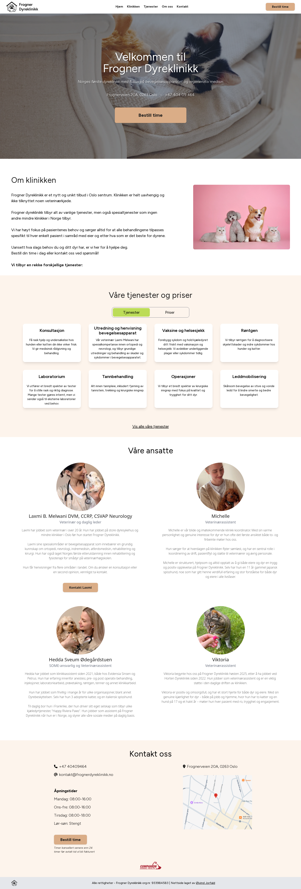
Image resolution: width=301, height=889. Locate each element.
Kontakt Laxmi (80, 587)
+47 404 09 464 (180, 94)
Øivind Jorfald (205, 883)
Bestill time (280, 7)
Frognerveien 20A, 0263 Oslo (132, 94)
